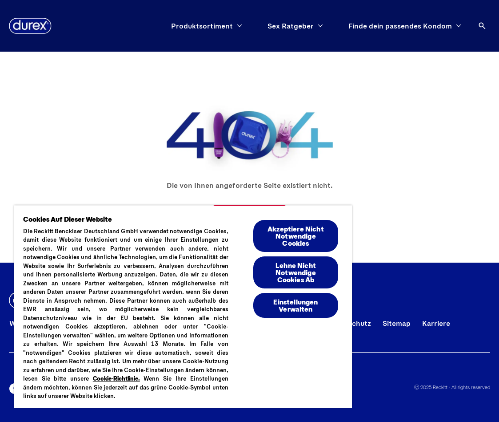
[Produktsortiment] (202, 25)
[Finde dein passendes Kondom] (400, 25)
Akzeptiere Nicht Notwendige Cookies (295, 235)
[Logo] (30, 26)
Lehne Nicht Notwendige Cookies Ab (295, 272)
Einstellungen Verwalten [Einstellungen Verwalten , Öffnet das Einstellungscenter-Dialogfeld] (295, 305)
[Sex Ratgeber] (290, 25)
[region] (183, 306)
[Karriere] (436, 323)
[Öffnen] (482, 26)
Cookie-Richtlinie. (116, 378)
